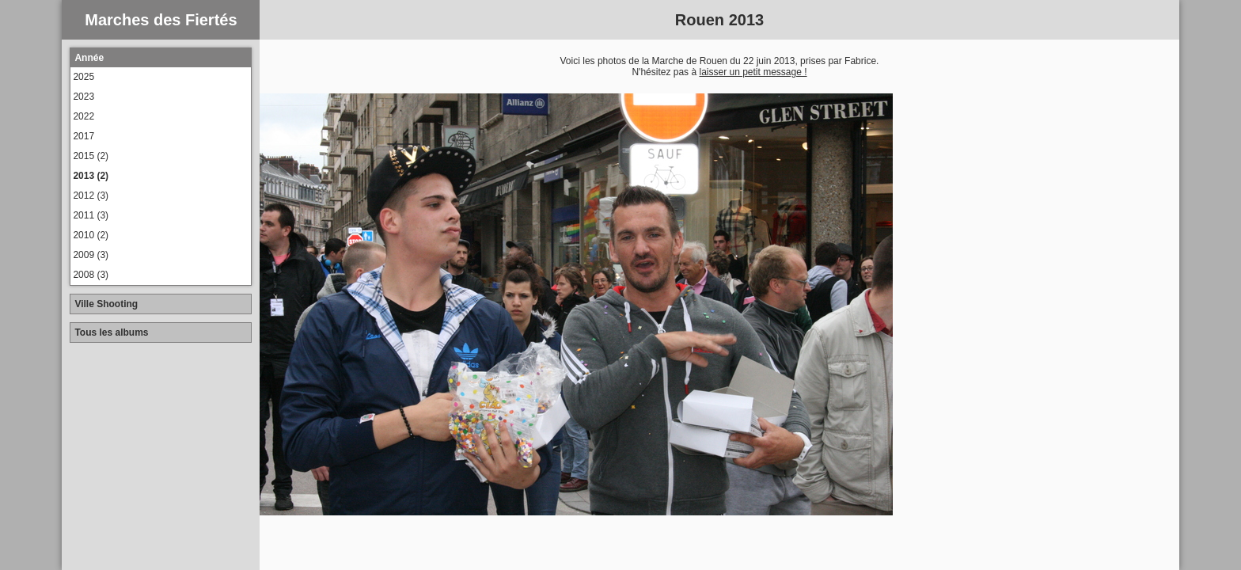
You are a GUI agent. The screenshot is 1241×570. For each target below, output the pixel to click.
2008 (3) (90, 274)
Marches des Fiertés (161, 19)
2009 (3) (90, 254)
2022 (83, 116)
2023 (83, 96)
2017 (83, 136)
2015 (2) (90, 156)
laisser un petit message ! (752, 72)
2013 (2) (90, 175)
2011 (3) (90, 215)
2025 (83, 76)
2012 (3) (90, 195)
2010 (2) (90, 235)
